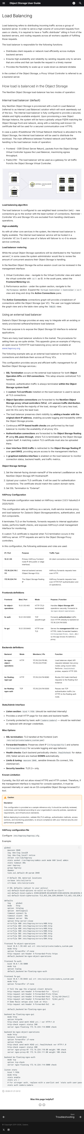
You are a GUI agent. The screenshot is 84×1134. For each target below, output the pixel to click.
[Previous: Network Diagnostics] (4, 1116)
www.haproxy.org (11, 348)
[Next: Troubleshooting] (68, 1116)
